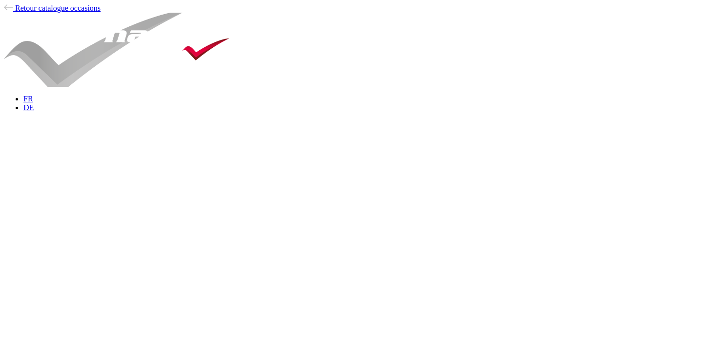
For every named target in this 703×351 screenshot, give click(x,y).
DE (28, 107)
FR (28, 99)
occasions (52, 8)
